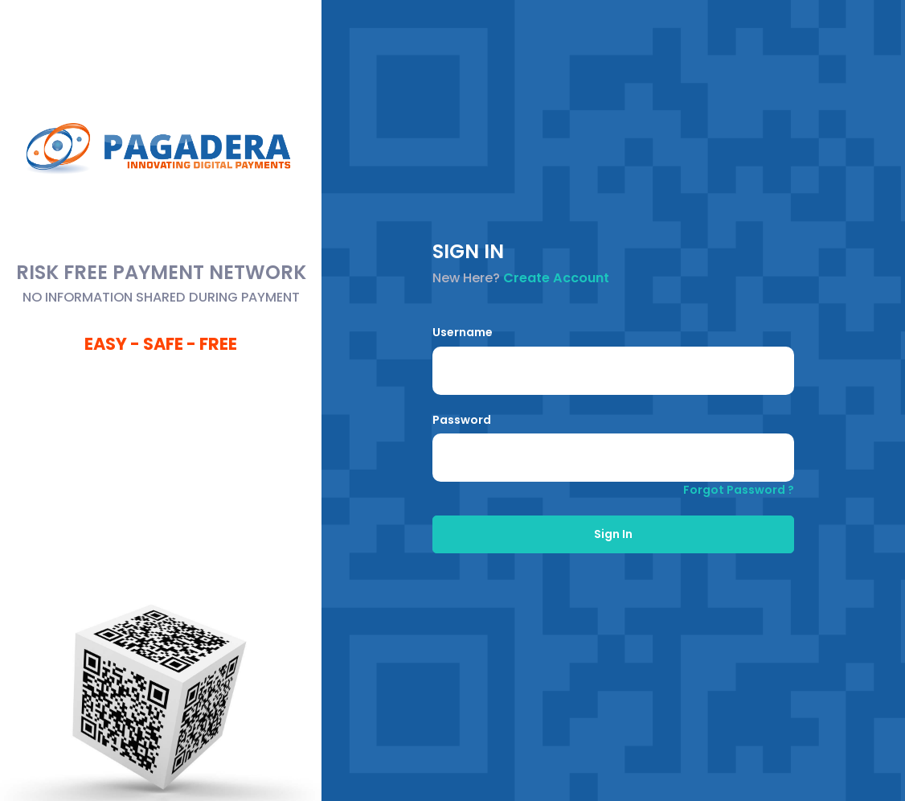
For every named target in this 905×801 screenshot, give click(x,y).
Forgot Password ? (738, 490)
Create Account (556, 278)
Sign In (613, 534)
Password (461, 420)
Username (462, 332)
